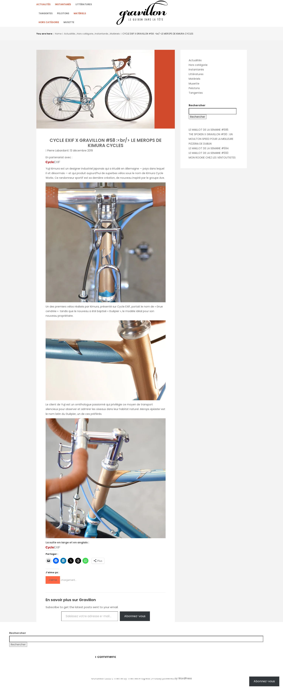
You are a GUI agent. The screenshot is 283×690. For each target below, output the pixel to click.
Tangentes (46, 14)
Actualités (43, 4)
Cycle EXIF (123, 309)
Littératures (84, 4)
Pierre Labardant (57, 153)
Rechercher (197, 108)
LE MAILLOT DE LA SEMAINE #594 (209, 151)
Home (58, 36)
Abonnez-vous (134, 618)
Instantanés (63, 4)
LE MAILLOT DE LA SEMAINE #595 (208, 132)
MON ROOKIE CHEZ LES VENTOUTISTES (212, 160)
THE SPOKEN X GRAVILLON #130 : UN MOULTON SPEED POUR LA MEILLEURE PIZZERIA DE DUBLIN (211, 141)
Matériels (80, 14)
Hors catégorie (49, 24)
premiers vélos (64, 309)
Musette (69, 24)
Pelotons (63, 14)
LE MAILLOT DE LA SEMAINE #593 (208, 155)
